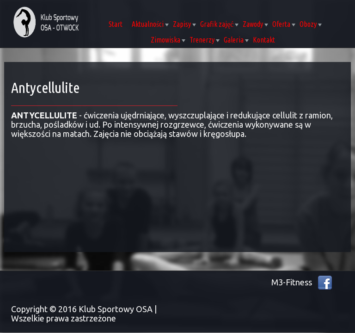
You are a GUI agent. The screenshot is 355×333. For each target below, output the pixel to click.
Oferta (283, 24)
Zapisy (184, 24)
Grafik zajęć (219, 24)
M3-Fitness (291, 282)
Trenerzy (205, 40)
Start (115, 24)
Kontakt (264, 40)
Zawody (255, 24)
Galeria (236, 40)
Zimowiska (168, 40)
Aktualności (150, 24)
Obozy (311, 24)
